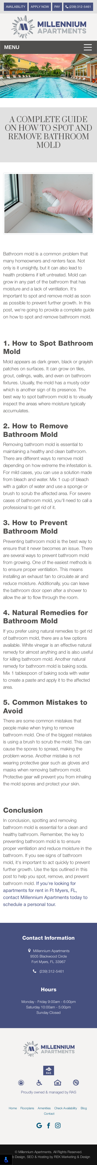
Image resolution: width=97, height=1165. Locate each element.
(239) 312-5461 (78, 6)
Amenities (44, 1108)
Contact (49, 1113)
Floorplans (27, 1108)
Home (13, 1108)
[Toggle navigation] (48, 47)
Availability (15, 6)
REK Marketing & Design (72, 1157)
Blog (84, 1108)
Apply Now (40, 6)
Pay (57, 6)
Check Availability (65, 1108)
